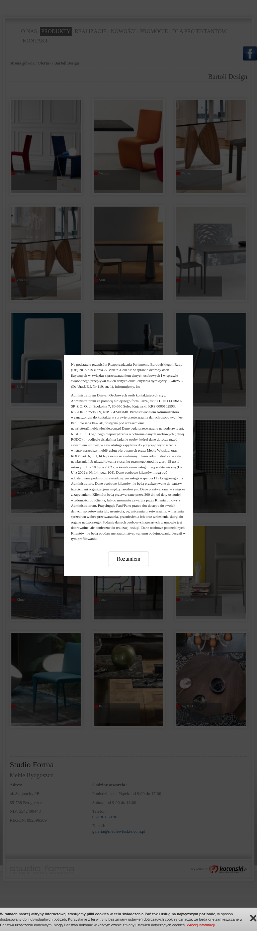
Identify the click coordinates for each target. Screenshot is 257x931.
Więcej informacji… (202, 925)
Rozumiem (128, 558)
